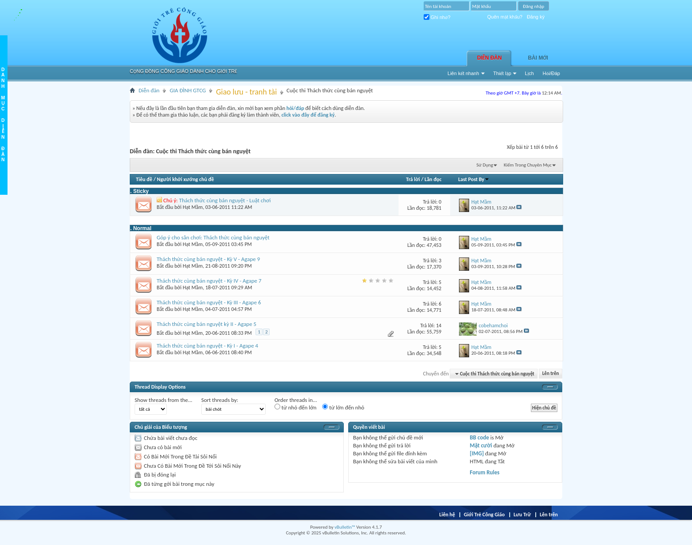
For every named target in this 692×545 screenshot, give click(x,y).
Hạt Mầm (193, 207)
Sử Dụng (485, 165)
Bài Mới (538, 58)
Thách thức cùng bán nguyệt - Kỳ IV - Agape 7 (209, 280)
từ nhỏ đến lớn (295, 407)
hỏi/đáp (295, 108)
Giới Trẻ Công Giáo (484, 514)
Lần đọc (433, 179)
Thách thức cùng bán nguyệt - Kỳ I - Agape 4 (207, 345)
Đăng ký (536, 16)
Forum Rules (485, 472)
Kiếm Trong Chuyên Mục (528, 165)
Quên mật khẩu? (505, 16)
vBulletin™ (345, 527)
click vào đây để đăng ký (308, 115)
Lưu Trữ (522, 514)
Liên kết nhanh (463, 73)
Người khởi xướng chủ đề (185, 179)
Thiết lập (502, 73)
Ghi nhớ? (437, 17)
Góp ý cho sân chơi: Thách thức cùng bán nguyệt (213, 237)
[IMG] (477, 453)
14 (438, 325)
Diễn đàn (489, 58)
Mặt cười (481, 445)
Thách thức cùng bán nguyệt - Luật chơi (225, 200)
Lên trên (550, 374)
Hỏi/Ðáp (551, 73)
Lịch (529, 73)
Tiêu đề (144, 179)
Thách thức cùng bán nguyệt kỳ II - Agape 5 (206, 324)
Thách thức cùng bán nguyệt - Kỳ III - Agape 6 (209, 302)
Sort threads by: (219, 400)
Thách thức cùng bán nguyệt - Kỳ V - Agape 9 (208, 259)
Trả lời (413, 179)
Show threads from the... (163, 400)
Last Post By (473, 179)
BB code (479, 437)
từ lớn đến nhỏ (343, 407)
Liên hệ (447, 514)
